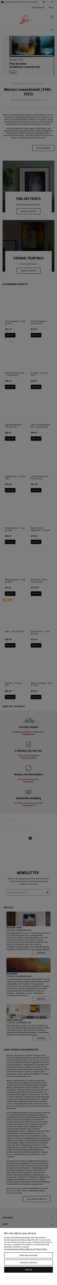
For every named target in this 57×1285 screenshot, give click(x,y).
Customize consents (28, 1262)
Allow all (28, 1269)
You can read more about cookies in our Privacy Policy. (25, 1249)
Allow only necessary (28, 1255)
